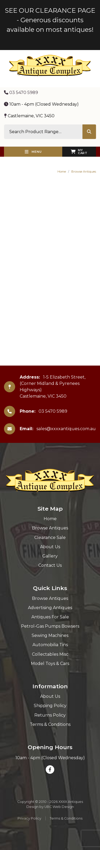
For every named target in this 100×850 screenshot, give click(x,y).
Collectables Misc (50, 654)
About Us (50, 546)
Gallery (50, 556)
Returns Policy (50, 715)
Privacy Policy (29, 818)
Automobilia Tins (50, 644)
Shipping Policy (50, 705)
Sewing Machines (50, 635)
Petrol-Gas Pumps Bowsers (50, 626)
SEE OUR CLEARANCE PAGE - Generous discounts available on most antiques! (50, 20)
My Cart (79, 151)
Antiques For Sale (50, 616)
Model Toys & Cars (50, 663)
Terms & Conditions (50, 724)
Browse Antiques (83, 171)
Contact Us (50, 565)
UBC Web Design (59, 807)
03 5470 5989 (21, 92)
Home (61, 171)
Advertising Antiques (50, 607)
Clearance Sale (50, 537)
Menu (33, 152)
